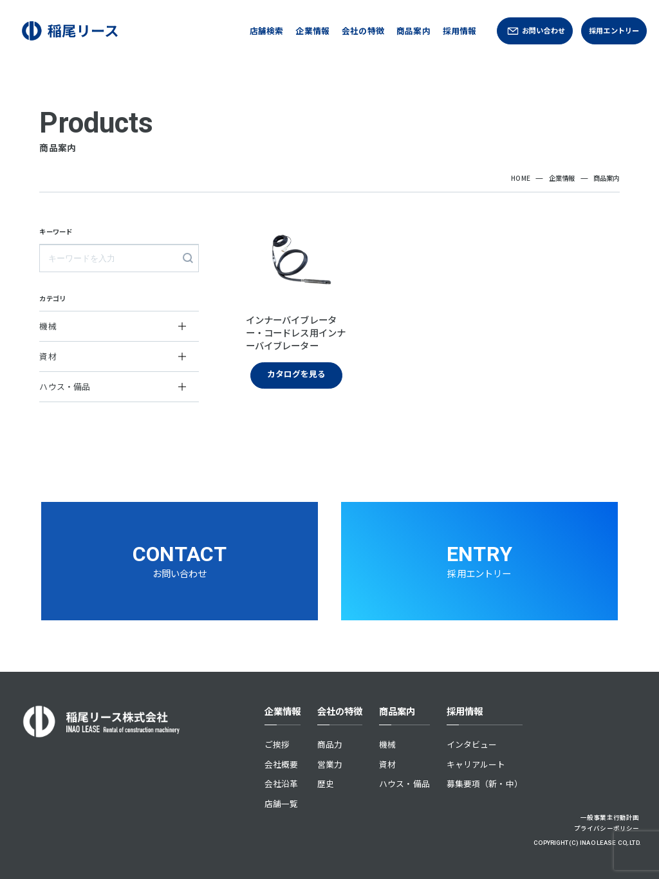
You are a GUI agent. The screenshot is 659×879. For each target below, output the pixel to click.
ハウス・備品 (404, 783)
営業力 (329, 764)
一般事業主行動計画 (609, 817)
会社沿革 (282, 783)
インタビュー (472, 744)
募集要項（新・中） (485, 783)
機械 (387, 744)
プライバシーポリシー (606, 828)
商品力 (329, 744)
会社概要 (282, 764)
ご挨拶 (277, 744)
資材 (387, 764)
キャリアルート (476, 764)
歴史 (325, 783)
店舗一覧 (282, 803)
